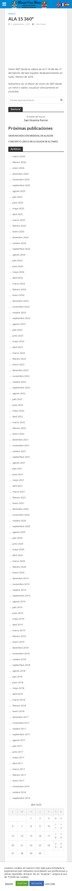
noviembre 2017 (21, 722)
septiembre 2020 (21, 526)
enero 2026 (18, 167)
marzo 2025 (18, 220)
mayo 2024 (18, 271)
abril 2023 (17, 347)
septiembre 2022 (21, 387)
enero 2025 (18, 231)
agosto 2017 (18, 740)
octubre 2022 (19, 381)
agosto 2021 (18, 462)
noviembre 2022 (21, 376)
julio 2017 (17, 745)
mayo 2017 (18, 757)
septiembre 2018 (21, 664)
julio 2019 (17, 607)
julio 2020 (17, 537)
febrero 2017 (19, 774)
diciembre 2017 (20, 717)
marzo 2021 (18, 491)
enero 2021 (18, 503)
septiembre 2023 (21, 318)
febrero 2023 (19, 358)
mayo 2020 (18, 549)
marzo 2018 (18, 699)
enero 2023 (18, 364)
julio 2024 (17, 260)
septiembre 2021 (21, 456)
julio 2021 (17, 468)
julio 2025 (17, 196)
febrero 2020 (19, 566)
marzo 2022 (18, 422)
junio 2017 (17, 751)
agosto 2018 (18, 670)
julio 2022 (17, 399)
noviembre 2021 (21, 445)
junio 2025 (17, 202)
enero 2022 (18, 433)
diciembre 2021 (20, 439)
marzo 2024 (18, 283)
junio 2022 (17, 405)
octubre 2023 (19, 312)
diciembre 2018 (20, 647)
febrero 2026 (19, 162)
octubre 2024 (19, 243)
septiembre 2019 (21, 595)
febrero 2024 (19, 289)
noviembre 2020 (21, 514)
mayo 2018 (18, 688)
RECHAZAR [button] (36, 883)
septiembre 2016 (21, 798)
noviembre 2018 (21, 653)
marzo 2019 (18, 630)
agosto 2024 (18, 254)
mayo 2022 (18, 410)
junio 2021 (17, 474)
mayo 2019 (18, 618)
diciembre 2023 (20, 300)
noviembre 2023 (21, 306)
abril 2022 (17, 416)
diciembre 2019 (20, 578)
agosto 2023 (18, 324)
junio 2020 (17, 543)
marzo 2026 (18, 156)
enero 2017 (18, 780)
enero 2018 (18, 711)
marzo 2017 (18, 769)
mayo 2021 (18, 480)
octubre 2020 (19, 520)
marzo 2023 (18, 352)
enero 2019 (18, 641)
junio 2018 (17, 682)
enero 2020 (18, 572)
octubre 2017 (19, 728)
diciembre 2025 (20, 173)
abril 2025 (17, 214)
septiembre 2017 (21, 734)
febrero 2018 (19, 705)
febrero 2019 (19, 636)
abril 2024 (17, 277)
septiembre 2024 (21, 248)
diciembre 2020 (20, 508)
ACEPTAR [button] (22, 883)
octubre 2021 (19, 451)
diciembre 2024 (20, 237)
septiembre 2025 (21, 185)
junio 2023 (17, 335)
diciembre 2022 (20, 370)
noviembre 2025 (21, 179)
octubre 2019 (19, 589)
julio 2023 (17, 329)
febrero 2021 (19, 497)
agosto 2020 (18, 532)
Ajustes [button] (9, 883)
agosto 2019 (18, 601)
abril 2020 (17, 555)
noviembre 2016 (21, 786)
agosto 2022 (18, 393)
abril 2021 (17, 485)
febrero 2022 (19, 428)
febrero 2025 (19, 225)
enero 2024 (18, 295)
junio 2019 (17, 613)
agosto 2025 (18, 191)
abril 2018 (17, 693)
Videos (12, 13)
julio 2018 (17, 676)
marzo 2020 (18, 561)
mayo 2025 (18, 208)
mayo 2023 (18, 341)
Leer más (50, 883)
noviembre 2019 (21, 584)
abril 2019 (17, 624)
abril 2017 (17, 763)
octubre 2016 (19, 792)
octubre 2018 (19, 659)
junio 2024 (17, 266)
